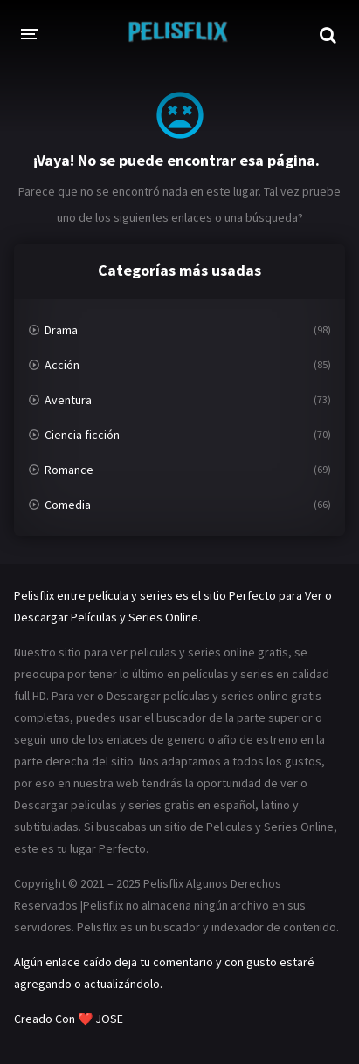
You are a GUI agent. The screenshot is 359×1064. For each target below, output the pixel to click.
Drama (61, 330)
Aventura (68, 400)
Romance (69, 469)
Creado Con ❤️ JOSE (70, 1018)
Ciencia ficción (82, 435)
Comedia (68, 504)
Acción (62, 365)
